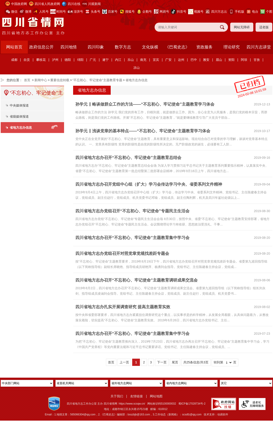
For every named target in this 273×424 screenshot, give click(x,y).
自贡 (27, 60)
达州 (181, 60)
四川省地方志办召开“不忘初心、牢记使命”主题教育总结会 (128, 157)
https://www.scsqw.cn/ (132, 403)
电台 (255, 11)
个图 (269, 11)
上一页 (124, 362)
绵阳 (80, 60)
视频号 (199, 11)
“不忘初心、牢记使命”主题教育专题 (97, 80)
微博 (28, 11)
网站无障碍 (242, 27)
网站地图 (156, 396)
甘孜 (257, 60)
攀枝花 (41, 60)
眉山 (219, 60)
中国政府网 (19, 4)
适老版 (264, 27)
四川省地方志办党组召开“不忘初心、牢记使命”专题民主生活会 (132, 211)
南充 (143, 60)
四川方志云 (219, 11)
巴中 (194, 60)
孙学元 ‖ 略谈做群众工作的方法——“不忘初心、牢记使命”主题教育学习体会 (144, 104)
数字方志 (123, 47)
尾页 (175, 362)
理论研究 (231, 47)
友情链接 (136, 396)
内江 (118, 60)
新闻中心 (40, 80)
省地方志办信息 (136, 80)
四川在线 (74, 4)
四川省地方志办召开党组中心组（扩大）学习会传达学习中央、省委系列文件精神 (148, 184)
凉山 (136, 67)
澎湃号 (78, 11)
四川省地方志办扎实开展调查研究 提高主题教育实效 (122, 307)
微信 (14, 11)
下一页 (162, 362)
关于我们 (116, 396)
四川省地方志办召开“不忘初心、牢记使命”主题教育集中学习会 (132, 237)
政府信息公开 (41, 47)
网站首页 (14, 47)
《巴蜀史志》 (177, 47)
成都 (14, 60)
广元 (93, 60)
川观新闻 (94, 4)
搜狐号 (130, 11)
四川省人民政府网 (47, 4)
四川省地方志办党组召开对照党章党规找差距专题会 (122, 253)
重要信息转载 (59, 80)
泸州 (55, 60)
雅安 (206, 60)
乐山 (130, 60)
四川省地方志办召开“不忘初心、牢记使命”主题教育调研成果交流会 (136, 280)
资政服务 (204, 47)
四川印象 (96, 47)
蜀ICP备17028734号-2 (192, 403)
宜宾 (156, 60)
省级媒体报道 (19, 116)
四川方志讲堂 (259, 47)
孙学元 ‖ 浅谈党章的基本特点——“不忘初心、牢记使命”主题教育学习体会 (142, 131)
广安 (168, 60)
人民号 (44, 11)
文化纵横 (150, 47)
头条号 (95, 11)
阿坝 (244, 60)
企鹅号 (147, 11)
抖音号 (181, 11)
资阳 (231, 60)
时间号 (61, 11)
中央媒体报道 (19, 105)
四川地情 (68, 47)
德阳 (68, 60)
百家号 (112, 11)
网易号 (164, 11)
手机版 (239, 11)
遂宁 (105, 60)
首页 (27, 80)
